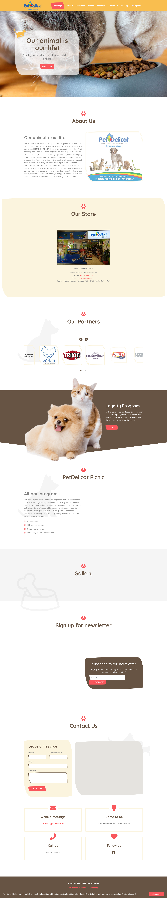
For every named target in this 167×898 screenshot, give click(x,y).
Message (32, 770)
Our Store (80, 6)
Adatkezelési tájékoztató (78, 888)
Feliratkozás (98, 682)
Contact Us (113, 6)
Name (31, 753)
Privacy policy (93, 888)
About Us (69, 6)
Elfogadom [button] (156, 894)
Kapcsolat (44, 69)
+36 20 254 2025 (86, 275)
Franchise (101, 6)
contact (112, 427)
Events (91, 6)
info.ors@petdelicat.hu (86, 278)
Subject (31, 761)
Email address (55, 753)
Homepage (57, 6)
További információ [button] (129, 894)
